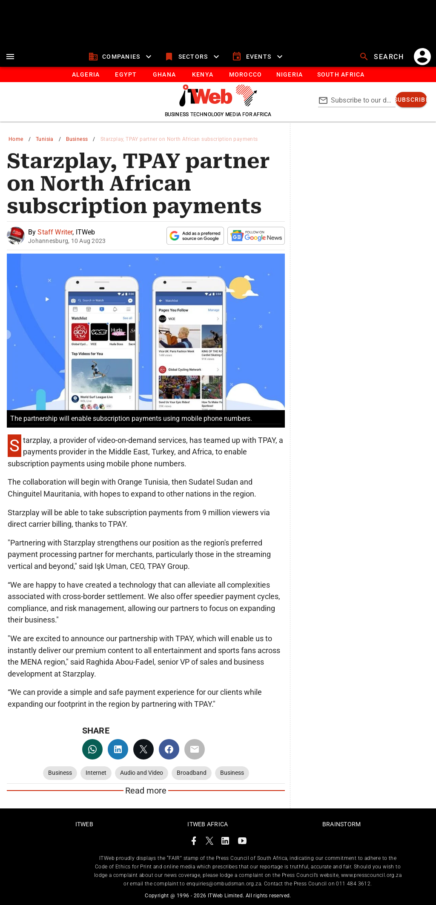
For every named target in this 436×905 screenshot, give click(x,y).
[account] (422, 56)
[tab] (85, 74)
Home (16, 139)
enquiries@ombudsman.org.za (223, 884)
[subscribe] (411, 99)
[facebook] (169, 749)
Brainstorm (341, 824)
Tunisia (45, 139)
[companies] (121, 56)
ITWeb (84, 824)
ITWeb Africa (207, 824)
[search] (382, 56)
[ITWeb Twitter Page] (209, 842)
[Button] (340, 74)
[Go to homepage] (218, 104)
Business (77, 139)
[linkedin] (118, 749)
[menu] (10, 56)
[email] (194, 749)
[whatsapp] (92, 749)
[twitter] (143, 749)
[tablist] (218, 74)
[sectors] (193, 56)
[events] (258, 56)
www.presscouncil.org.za (371, 875)
